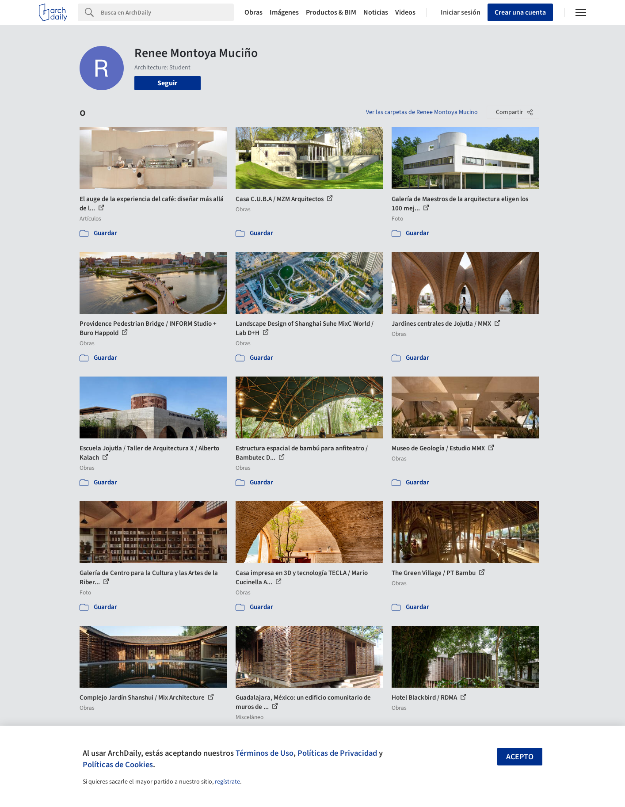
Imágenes (284, 12)
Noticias (375, 12)
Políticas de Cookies (118, 764)
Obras (253, 12)
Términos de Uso (264, 753)
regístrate (227, 781)
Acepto (520, 756)
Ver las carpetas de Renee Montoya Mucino (422, 112)
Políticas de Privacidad (337, 753)
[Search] (167, 12)
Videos (405, 12)
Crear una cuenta (520, 12)
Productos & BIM (331, 12)
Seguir (167, 83)
